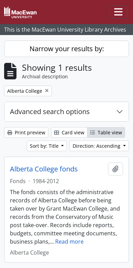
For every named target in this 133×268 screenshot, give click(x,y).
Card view (69, 132)
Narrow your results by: (66, 48)
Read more (69, 241)
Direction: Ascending (97, 146)
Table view (106, 132)
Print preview (26, 132)
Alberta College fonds (44, 169)
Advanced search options (50, 111)
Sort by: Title (45, 146)
